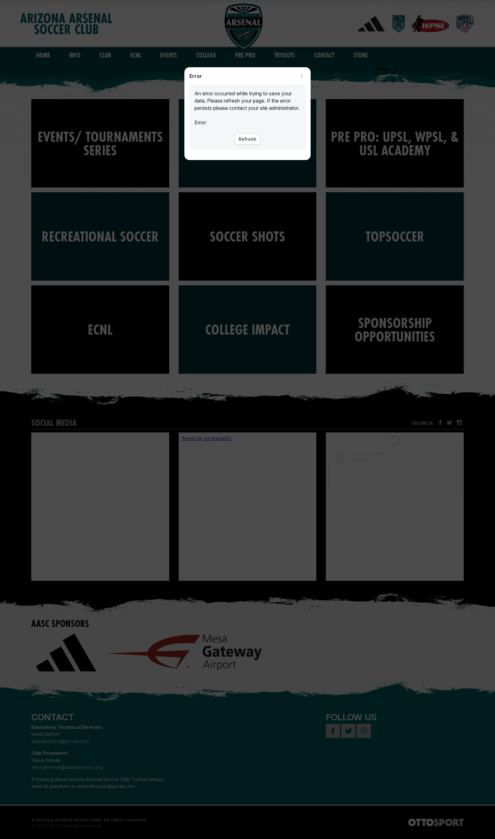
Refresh (247, 139)
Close (302, 76)
